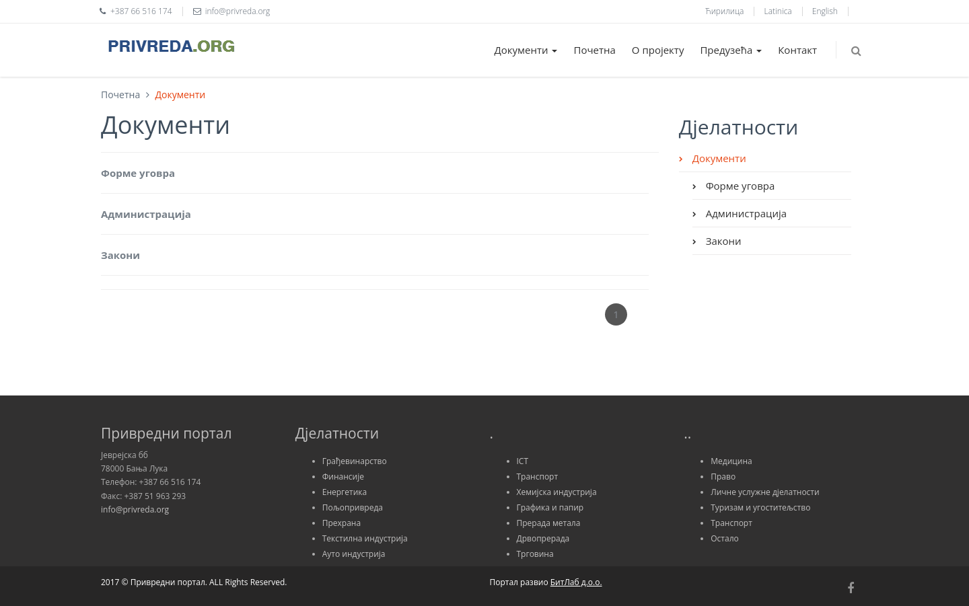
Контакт (797, 49)
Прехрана (341, 523)
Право (723, 476)
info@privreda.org (135, 509)
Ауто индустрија (354, 554)
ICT (523, 461)
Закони (120, 255)
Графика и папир (550, 507)
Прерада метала (549, 523)
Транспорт (538, 476)
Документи (526, 49)
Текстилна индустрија (365, 538)
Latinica (778, 11)
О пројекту (658, 49)
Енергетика (344, 492)
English (825, 11)
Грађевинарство (354, 461)
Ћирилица (724, 11)
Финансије (343, 476)
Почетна (594, 49)
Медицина (731, 461)
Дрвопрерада (543, 538)
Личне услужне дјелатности (765, 492)
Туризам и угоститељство (760, 507)
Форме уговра (138, 173)
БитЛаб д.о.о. (576, 582)
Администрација (146, 214)
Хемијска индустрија (557, 492)
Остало (724, 538)
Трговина (535, 554)
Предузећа (731, 49)
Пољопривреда (352, 507)
